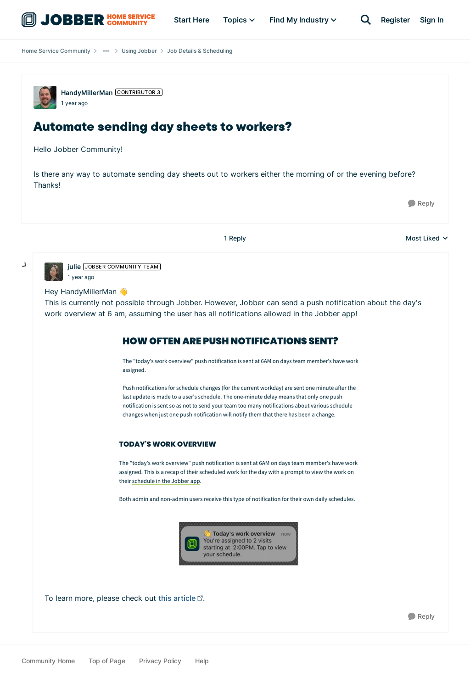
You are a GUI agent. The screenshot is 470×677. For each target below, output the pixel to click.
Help (202, 661)
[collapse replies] (24, 265)
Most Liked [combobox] (427, 238)
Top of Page (107, 661)
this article (177, 598)
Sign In (432, 19)
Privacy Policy (160, 661)
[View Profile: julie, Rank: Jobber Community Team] (54, 272)
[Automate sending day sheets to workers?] (80, 277)
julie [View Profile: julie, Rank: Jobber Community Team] (74, 266)
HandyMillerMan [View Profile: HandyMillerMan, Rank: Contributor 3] (87, 92)
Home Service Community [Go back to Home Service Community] (56, 50)
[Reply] (421, 203)
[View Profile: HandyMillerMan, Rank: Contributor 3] (45, 97)
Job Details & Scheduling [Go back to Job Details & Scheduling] (199, 50)
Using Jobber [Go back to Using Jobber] (139, 50)
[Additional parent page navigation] (106, 51)
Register (395, 19)
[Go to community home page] (88, 19)
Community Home (48, 661)
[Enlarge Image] (241, 380)
